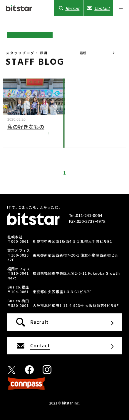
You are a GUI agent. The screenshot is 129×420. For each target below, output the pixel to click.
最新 (83, 52)
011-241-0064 (89, 215)
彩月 (56, 132)
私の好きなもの (25, 126)
